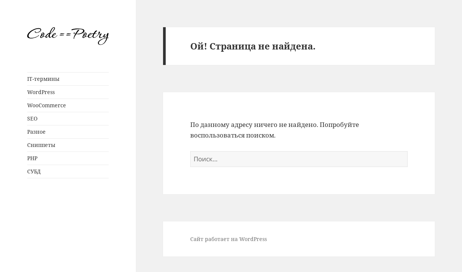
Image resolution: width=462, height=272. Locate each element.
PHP (32, 158)
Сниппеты (41, 144)
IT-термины (43, 78)
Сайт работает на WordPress (228, 239)
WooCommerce (46, 105)
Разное (36, 131)
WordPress (41, 92)
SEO (32, 118)
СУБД (34, 171)
